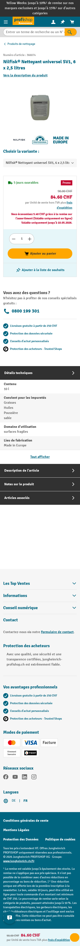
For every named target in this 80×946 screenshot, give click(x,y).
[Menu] (6, 22)
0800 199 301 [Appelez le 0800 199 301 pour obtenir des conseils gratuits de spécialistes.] (21, 311)
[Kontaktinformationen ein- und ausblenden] (9, 917)
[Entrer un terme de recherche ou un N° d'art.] (34, 32)
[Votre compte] (53, 22)
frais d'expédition (59, 940)
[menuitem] (53, 22)
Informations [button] (40, 595)
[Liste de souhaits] (62, 22)
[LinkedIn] (24, 777)
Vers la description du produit (25, 75)
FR (25, 801)
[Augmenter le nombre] (29, 238)
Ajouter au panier (40, 253)
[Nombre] (21, 238)
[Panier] (72, 22)
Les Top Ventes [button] (40, 583)
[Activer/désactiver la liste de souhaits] (40, 270)
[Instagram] (33, 777)
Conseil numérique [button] (40, 607)
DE (14, 801)
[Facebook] (5, 777)
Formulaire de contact (57, 632)
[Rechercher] (71, 32)
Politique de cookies (60, 839)
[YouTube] (15, 777)
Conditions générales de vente (25, 820)
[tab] (40, 415)
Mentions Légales (16, 830)
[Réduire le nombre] (13, 238)
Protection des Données (20, 839)
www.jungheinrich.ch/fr (18, 861)
